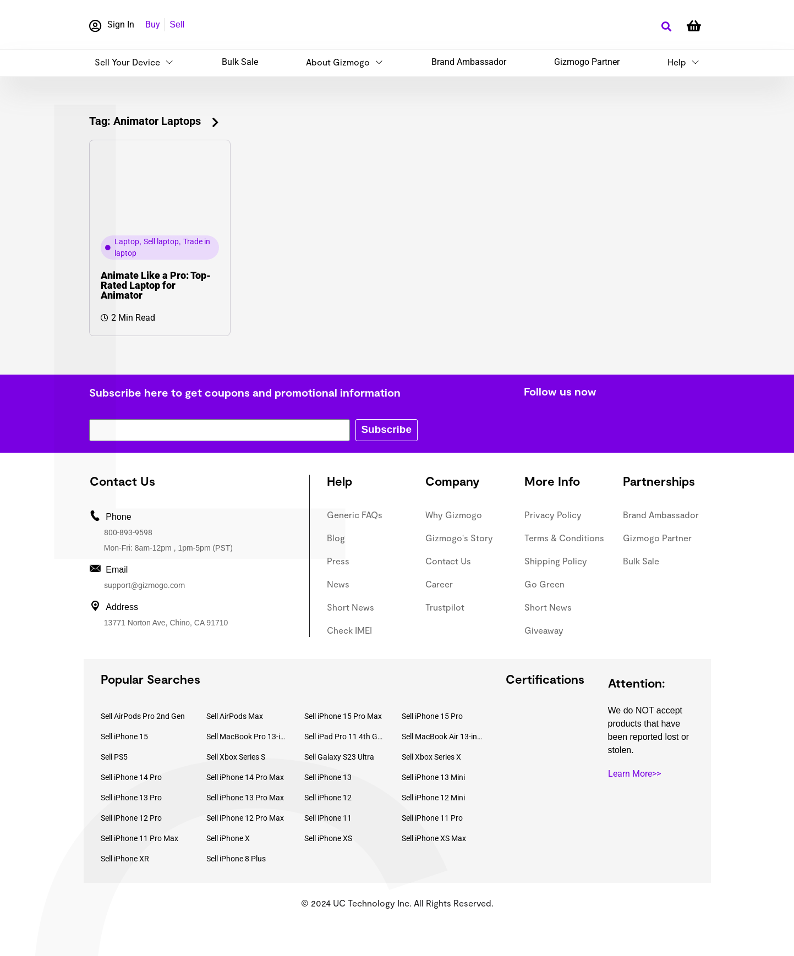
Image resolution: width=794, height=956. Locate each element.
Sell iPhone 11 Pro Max (139, 838)
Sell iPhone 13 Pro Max (245, 797)
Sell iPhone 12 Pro (131, 818)
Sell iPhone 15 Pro (432, 716)
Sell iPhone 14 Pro (131, 777)
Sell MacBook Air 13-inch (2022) (442, 736)
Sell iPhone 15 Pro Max (343, 716)
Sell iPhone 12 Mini (433, 797)
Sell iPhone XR (125, 858)
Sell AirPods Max (234, 716)
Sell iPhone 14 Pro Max (245, 777)
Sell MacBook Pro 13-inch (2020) (247, 736)
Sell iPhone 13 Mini (433, 777)
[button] (667, 27)
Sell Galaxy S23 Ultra (339, 756)
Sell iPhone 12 (328, 797)
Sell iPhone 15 (124, 736)
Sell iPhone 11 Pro (432, 818)
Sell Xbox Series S (235, 756)
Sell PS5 (114, 756)
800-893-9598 (128, 532)
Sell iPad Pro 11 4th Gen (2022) (345, 736)
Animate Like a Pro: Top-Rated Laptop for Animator (156, 285)
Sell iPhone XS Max (434, 838)
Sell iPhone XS (328, 838)
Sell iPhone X (228, 838)
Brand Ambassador (468, 62)
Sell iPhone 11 (328, 818)
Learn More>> (634, 773)
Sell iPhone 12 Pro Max (245, 818)
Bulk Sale (240, 62)
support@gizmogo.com (144, 585)
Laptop (126, 241)
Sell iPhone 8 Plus (236, 858)
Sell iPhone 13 (328, 777)
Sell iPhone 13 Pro (131, 797)
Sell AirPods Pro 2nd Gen (143, 716)
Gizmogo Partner (587, 62)
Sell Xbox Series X (431, 756)
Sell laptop (161, 241)
